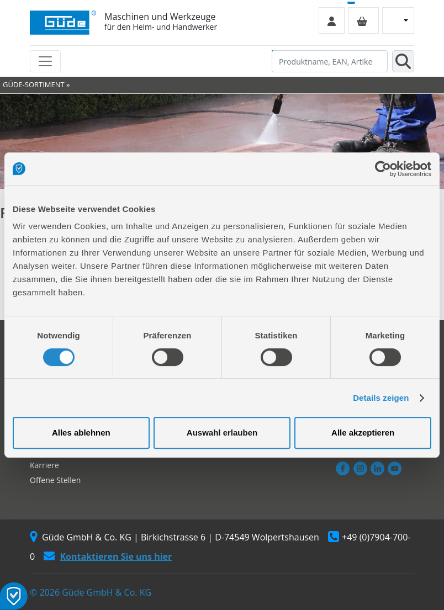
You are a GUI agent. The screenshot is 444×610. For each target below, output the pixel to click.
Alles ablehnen (81, 432)
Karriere (44, 465)
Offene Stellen (55, 480)
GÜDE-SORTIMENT (34, 84)
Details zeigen (381, 397)
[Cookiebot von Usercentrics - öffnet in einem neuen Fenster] (383, 169)
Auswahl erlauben (222, 432)
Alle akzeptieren (362, 432)
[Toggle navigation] (45, 61)
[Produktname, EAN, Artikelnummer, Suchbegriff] (330, 61)
